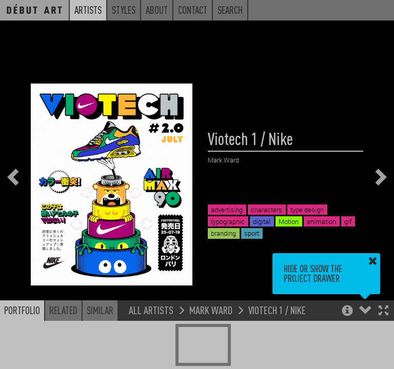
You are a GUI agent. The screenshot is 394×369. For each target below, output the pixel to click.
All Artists (151, 310)
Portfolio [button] (22, 310)
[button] (383, 311)
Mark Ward (210, 310)
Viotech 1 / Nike (277, 310)
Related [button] (63, 310)
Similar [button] (100, 310)
